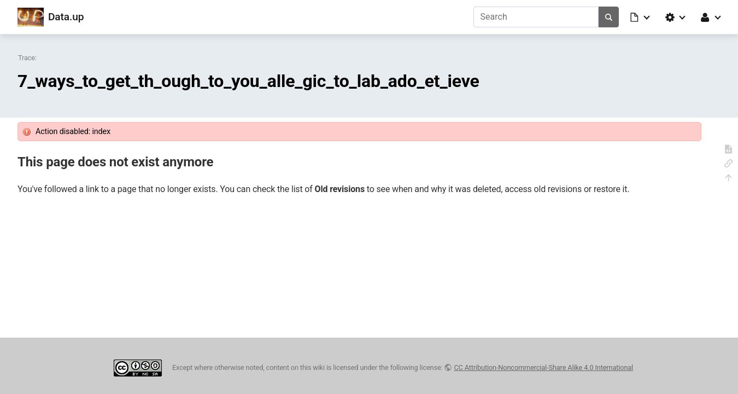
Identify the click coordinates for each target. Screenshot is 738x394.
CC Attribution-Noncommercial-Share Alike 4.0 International (543, 367)
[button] (640, 17)
